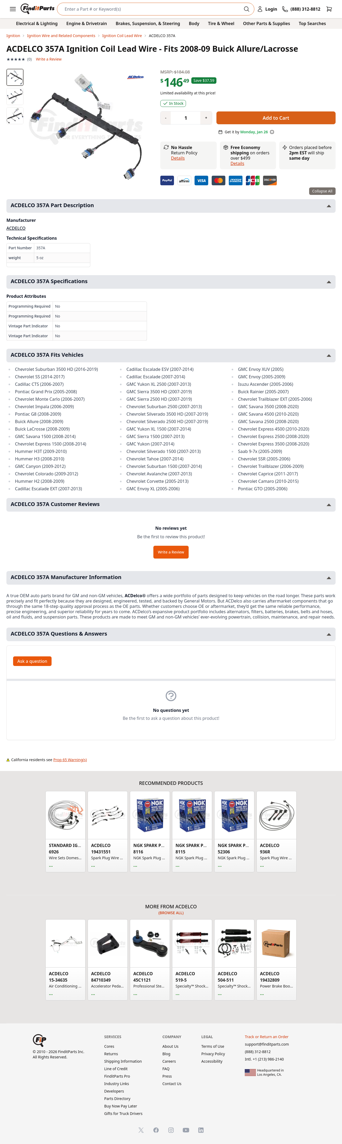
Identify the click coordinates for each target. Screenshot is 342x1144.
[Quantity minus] (166, 117)
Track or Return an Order (266, 1036)
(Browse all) (171, 912)
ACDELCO (16, 228)
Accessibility (212, 1061)
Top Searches (312, 23)
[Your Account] (266, 9)
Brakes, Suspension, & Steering (148, 23)
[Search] (151, 9)
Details (178, 158)
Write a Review (48, 59)
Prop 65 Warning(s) (70, 759)
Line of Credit (116, 1068)
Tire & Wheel (221, 23)
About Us (170, 1046)
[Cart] (329, 9)
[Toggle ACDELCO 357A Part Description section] (329, 205)
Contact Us (171, 1083)
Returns (111, 1053)
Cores (109, 1046)
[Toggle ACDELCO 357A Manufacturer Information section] (329, 577)
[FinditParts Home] (38, 9)
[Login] (266, 9)
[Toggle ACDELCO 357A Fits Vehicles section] (329, 355)
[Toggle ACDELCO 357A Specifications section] (329, 281)
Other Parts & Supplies (266, 23)
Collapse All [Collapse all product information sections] (322, 191)
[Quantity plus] (206, 117)
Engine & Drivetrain (86, 23)
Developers (114, 1091)
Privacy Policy (213, 1053)
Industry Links (116, 1083)
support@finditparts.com (267, 1044)
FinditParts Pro (117, 1076)
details (237, 163)
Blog (166, 1053)
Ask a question (32, 661)
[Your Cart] (329, 9)
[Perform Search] (246, 9)
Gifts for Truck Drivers (123, 1113)
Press (167, 1076)
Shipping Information (123, 1061)
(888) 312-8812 (258, 1051)
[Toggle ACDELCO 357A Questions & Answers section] (329, 634)
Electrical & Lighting (37, 23)
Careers (169, 1061)
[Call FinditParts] (301, 9)
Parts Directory (117, 1098)
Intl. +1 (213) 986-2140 (264, 1059)
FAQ (166, 1068)
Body (194, 23)
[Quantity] (183, 117)
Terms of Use (212, 1046)
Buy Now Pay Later (120, 1106)
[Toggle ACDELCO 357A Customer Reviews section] (329, 504)
